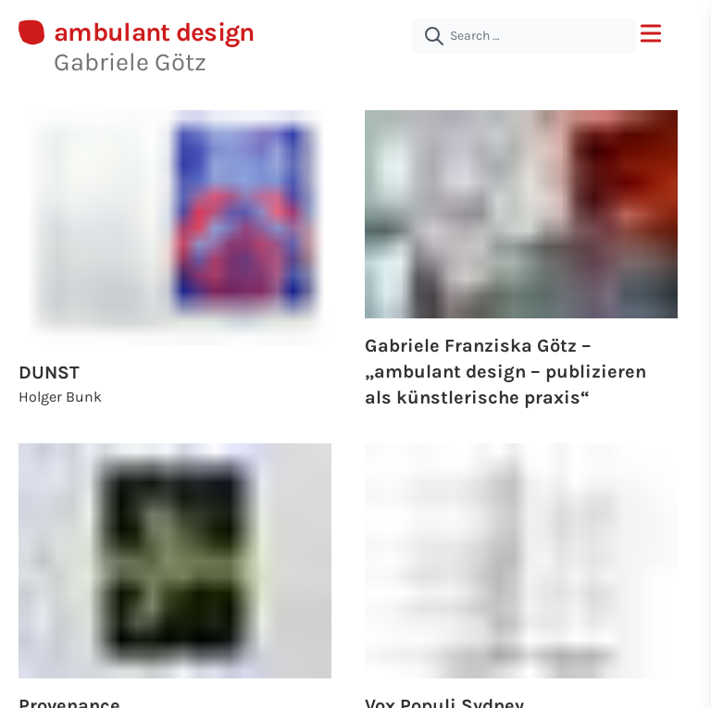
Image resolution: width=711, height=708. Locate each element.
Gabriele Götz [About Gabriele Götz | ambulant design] (130, 62)
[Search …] (524, 36)
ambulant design (154, 33)
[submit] (434, 36)
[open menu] (651, 33)
